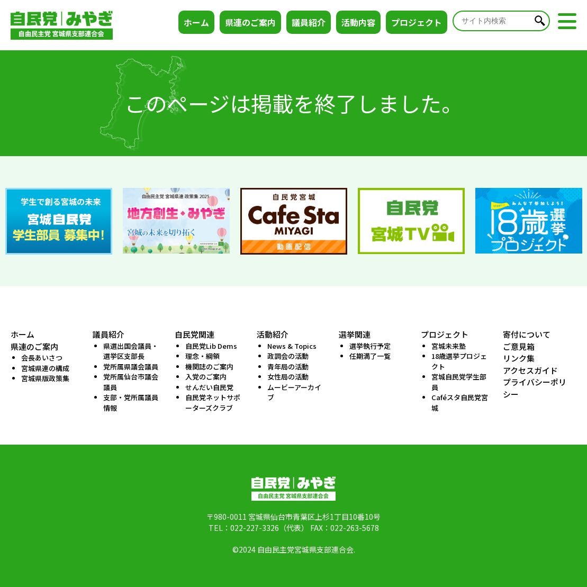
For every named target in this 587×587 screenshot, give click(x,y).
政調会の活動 (288, 356)
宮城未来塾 (448, 346)
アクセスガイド (530, 370)
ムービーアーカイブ (294, 392)
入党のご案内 (206, 377)
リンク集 (519, 358)
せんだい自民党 (209, 387)
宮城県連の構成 (45, 368)
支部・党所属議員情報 (130, 402)
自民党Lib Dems (211, 346)
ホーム (196, 22)
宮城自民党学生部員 (458, 382)
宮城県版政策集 (45, 378)
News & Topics (292, 346)
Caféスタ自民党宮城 (459, 402)
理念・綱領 (202, 356)
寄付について (526, 334)
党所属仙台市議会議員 (130, 382)
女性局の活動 (288, 377)
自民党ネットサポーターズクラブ (212, 402)
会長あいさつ (41, 358)
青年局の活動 (288, 367)
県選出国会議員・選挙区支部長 (130, 351)
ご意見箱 (519, 346)
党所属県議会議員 (130, 367)
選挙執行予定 (370, 346)
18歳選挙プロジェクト (459, 361)
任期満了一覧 (370, 356)
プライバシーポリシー (534, 388)
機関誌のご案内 (209, 367)
